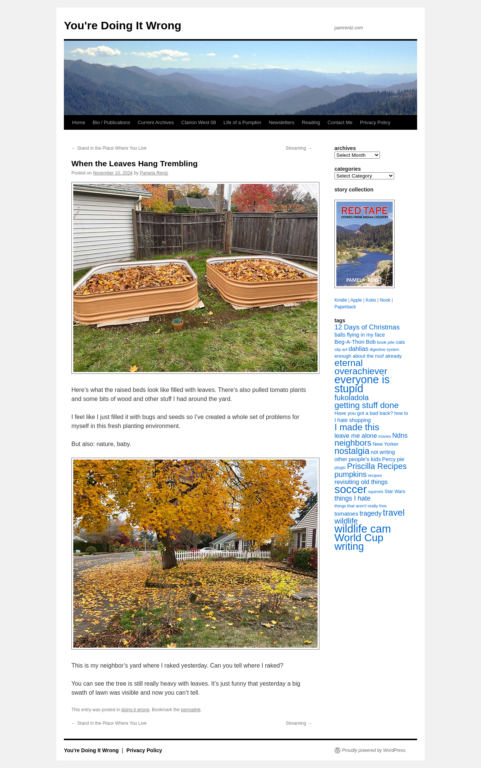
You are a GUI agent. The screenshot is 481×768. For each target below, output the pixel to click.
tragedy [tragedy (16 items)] (371, 513)
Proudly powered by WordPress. (374, 750)
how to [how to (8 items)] (401, 413)
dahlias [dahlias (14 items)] (358, 348)
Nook (385, 300)
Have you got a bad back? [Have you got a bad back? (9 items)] (363, 413)
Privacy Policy (375, 122)
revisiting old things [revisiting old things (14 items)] (361, 482)
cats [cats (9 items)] (400, 342)
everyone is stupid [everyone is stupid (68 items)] (362, 384)
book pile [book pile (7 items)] (385, 342)
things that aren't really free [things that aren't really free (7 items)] (360, 506)
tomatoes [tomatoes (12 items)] (346, 513)
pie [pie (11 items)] (400, 459)
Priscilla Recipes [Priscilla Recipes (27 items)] (377, 466)
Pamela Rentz (154, 173)
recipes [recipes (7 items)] (375, 475)
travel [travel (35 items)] (394, 513)
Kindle (340, 300)
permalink (191, 709)
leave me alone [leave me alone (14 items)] (355, 435)
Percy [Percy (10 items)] (389, 459)
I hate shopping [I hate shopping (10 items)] (352, 420)
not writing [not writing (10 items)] (383, 452)
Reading (311, 122)
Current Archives (156, 122)
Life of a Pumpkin (242, 122)
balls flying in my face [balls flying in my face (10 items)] (359, 335)
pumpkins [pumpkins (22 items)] (350, 474)
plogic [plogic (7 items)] (340, 467)
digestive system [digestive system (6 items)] (384, 349)
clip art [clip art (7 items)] (340, 349)
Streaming (299, 148)
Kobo (371, 300)
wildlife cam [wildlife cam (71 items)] (362, 529)
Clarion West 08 (199, 122)
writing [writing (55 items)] (349, 546)
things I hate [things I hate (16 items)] (352, 498)
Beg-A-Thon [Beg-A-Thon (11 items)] (349, 342)
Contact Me (340, 122)
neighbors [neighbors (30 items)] (352, 443)
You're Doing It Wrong (123, 25)
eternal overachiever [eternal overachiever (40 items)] (360, 367)
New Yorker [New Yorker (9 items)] (386, 444)
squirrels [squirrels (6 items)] (375, 491)
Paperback (345, 307)
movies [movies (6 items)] (384, 436)
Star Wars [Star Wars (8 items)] (394, 491)
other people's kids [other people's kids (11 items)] (357, 459)
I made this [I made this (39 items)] (356, 427)
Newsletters (281, 122)
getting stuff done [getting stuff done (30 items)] (366, 405)
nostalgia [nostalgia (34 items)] (351, 451)
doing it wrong (135, 709)
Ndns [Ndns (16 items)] (400, 435)
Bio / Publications (111, 122)
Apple (356, 300)
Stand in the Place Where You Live (109, 148)
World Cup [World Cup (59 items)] (358, 537)
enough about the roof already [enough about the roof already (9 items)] (368, 356)
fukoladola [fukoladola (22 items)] (351, 397)
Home (78, 122)
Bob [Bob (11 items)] (370, 342)
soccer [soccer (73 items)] (350, 489)
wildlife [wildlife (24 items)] (346, 520)
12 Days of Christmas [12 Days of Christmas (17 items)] (367, 327)
